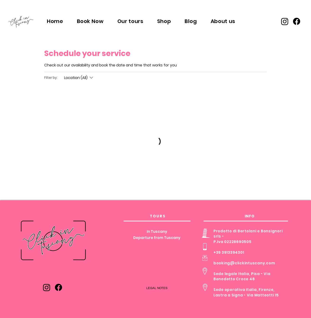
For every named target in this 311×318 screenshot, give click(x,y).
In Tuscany (157, 231)
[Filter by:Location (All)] (79, 78)
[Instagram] (284, 21)
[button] (130, 21)
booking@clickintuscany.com (244, 263)
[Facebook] (296, 21)
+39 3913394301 (228, 252)
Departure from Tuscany (156, 237)
